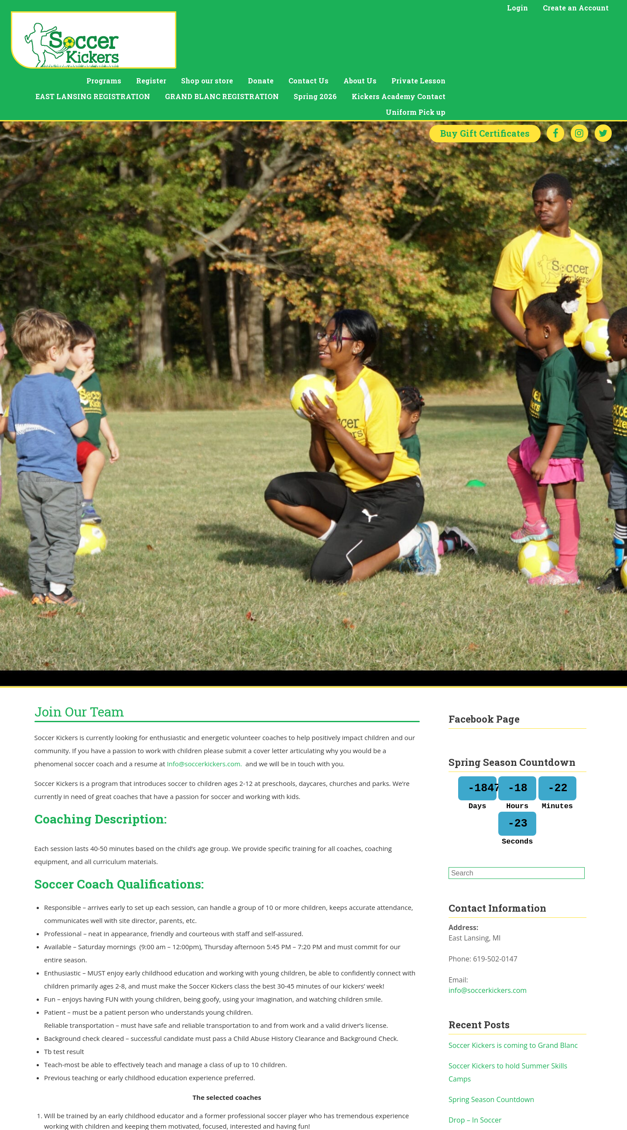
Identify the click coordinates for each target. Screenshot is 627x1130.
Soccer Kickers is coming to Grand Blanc (513, 998)
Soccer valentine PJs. (482, 1093)
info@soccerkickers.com (488, 943)
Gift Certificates (484, 86)
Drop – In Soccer (475, 1073)
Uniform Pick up (573, 60)
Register (309, 28)
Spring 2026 (472, 44)
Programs (261, 28)
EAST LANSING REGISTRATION (250, 44)
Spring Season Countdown (491, 1052)
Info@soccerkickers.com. (205, 716)
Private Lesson (576, 28)
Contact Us (466, 28)
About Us (517, 28)
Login (517, 7)
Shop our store (365, 28)
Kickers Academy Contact (556, 44)
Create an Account (576, 7)
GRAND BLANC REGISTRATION (379, 44)
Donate (418, 28)
